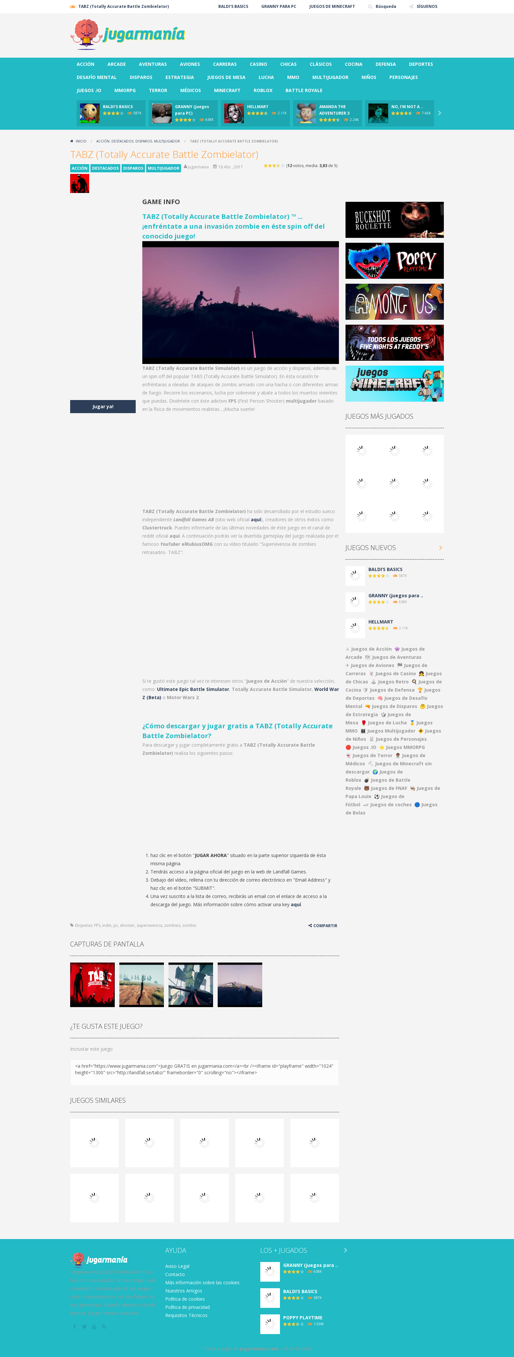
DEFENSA (386, 64)
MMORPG (125, 90)
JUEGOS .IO (89, 90)
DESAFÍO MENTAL (97, 77)
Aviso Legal (177, 1266)
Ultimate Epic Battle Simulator (193, 689)
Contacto (175, 1274)
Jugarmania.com (259, 1349)
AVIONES (190, 64)
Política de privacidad (187, 1307)
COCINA (354, 64)
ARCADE (117, 64)
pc (115, 925)
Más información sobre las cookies (202, 1282)
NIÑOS (369, 77)
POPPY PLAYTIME (303, 1317)
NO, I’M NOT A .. (407, 106)
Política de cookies (185, 1299)
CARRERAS (225, 64)
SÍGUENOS (427, 6)
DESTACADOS (122, 141)
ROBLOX (263, 90)
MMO (293, 77)
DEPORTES (421, 64)
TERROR (158, 90)
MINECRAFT (227, 90)
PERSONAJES (403, 77)
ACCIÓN (85, 64)
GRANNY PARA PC (278, 6)
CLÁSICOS (321, 64)
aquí (256, 519)
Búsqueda (386, 6)
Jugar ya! (102, 406)
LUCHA (266, 77)
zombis (189, 925)
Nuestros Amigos (183, 1291)
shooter (127, 925)
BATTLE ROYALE (304, 90)
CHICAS (288, 64)
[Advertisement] (324, 33)
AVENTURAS (153, 64)
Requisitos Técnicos (186, 1315)
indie (106, 925)
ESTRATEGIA (180, 77)
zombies (172, 925)
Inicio (81, 141)
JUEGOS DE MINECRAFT (332, 6)
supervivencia (149, 925)
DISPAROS (141, 77)
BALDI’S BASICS (233, 6)
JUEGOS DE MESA (226, 77)
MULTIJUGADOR (330, 77)
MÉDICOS (190, 90)
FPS (97, 925)
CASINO (258, 64)
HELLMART (257, 106)
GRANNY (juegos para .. (395, 595)
